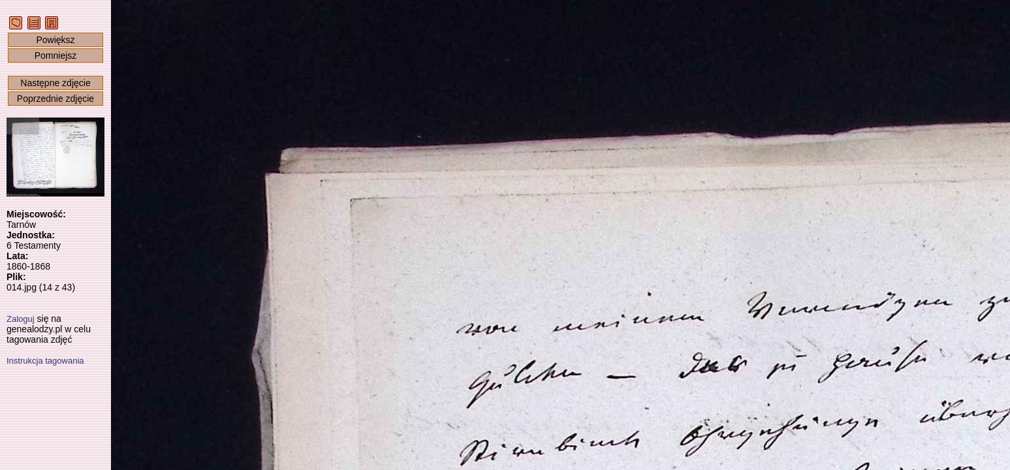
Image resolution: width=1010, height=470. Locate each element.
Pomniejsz (56, 55)
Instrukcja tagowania (45, 361)
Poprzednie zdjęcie (55, 98)
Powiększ (55, 40)
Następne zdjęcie (55, 83)
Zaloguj (21, 319)
